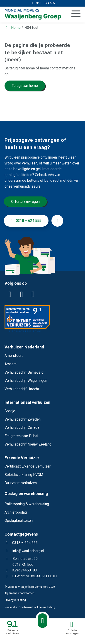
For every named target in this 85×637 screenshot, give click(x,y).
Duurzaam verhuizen (21, 483)
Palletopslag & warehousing (27, 504)
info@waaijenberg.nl (28, 551)
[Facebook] (21, 294)
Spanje (10, 411)
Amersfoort (14, 355)
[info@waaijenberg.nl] (57, 221)
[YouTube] (33, 294)
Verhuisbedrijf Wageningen (26, 380)
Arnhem (11, 364)
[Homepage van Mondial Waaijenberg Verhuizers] (31, 14)
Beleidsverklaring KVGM (24, 475)
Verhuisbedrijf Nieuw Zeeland (28, 444)
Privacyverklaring (15, 600)
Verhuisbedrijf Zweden (23, 419)
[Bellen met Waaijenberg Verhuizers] (42, 621)
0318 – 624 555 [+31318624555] (25, 220)
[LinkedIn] (10, 294)
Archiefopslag (16, 512)
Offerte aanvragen (25, 201)
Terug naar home (25, 85)
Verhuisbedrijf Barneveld (24, 372)
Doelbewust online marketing (37, 607)
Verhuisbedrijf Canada (22, 427)
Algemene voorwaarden (19, 593)
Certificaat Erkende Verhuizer (28, 466)
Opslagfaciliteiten (19, 520)
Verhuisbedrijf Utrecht (22, 389)
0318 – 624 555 (21, 543)
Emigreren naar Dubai (21, 436)
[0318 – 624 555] (42, 3)
